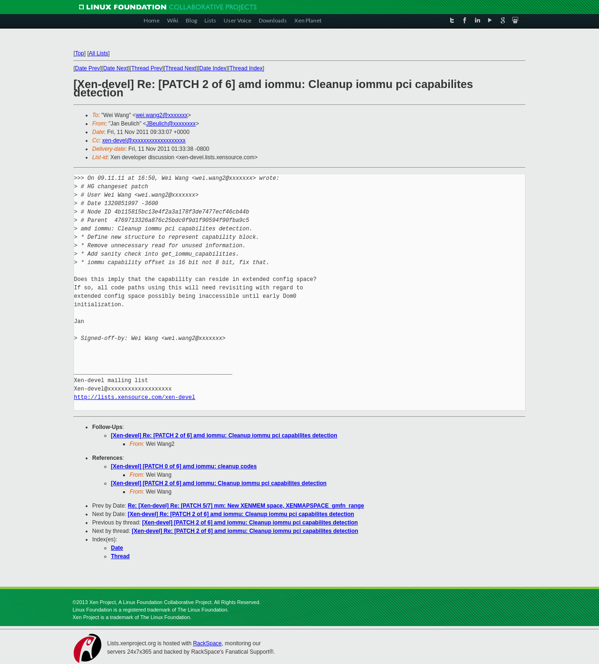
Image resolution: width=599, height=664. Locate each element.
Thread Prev (146, 68)
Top (79, 53)
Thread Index (246, 68)
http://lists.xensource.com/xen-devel (134, 397)
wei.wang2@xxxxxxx (162, 115)
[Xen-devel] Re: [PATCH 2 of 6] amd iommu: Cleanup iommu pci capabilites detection (224, 435)
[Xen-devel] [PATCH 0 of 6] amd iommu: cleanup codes (184, 466)
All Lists (98, 53)
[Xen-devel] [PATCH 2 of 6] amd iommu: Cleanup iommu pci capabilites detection (219, 483)
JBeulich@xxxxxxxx (171, 123)
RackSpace (207, 643)
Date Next (115, 68)
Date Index (212, 68)
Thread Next (180, 68)
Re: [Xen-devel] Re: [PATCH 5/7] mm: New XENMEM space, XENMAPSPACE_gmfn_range (246, 505)
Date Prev (87, 68)
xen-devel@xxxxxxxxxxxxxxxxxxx (143, 140)
